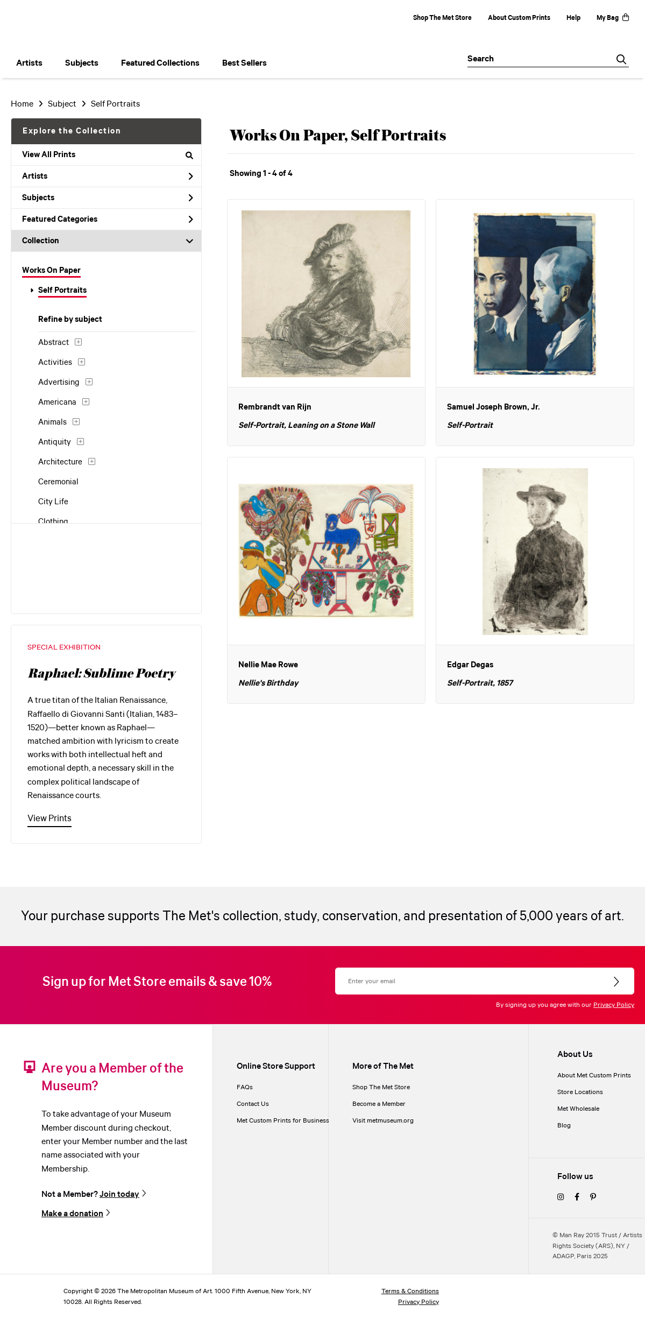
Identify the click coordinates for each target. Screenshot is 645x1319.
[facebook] (577, 1197)
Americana (57, 402)
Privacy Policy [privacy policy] (418, 1302)
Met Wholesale (578, 1108)
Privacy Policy (613, 1005)
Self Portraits (62, 290)
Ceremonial (58, 482)
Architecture (60, 462)
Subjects (107, 198)
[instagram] (560, 1197)
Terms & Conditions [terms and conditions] (410, 1291)
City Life (53, 502)
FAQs (245, 1087)
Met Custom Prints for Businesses (286, 1120)
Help (573, 18)
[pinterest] (593, 1197)
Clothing (53, 522)
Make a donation (72, 1213)
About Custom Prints (519, 18)
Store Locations (580, 1092)
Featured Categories (107, 219)
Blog (564, 1125)
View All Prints (107, 155)
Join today (119, 1194)
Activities (55, 362)
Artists (107, 176)
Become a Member (379, 1104)
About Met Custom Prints (594, 1075)
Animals (52, 422)
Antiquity (54, 442)
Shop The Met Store (442, 18)
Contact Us (253, 1104)
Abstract (53, 342)
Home (22, 104)
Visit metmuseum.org (383, 1120)
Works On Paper (51, 270)
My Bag (613, 18)
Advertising (59, 382)
